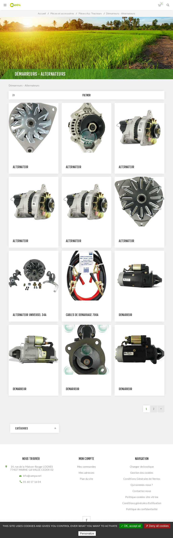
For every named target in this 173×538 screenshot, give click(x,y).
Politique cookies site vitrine (141, 496)
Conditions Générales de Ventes (141, 478)
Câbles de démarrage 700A (82, 315)
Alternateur (20, 167)
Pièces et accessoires (62, 13)
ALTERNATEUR (126, 241)
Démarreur (125, 315)
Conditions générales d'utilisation (141, 503)
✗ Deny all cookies (157, 525)
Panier (161, 3)
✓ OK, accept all (131, 525)
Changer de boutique (142, 466)
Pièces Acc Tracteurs (90, 13)
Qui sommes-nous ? (142, 484)
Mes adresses (86, 472)
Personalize (87, 533)
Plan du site (86, 478)
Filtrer (86, 95)
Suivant (161, 408)
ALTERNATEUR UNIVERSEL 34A (29, 315)
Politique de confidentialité (142, 509)
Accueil (42, 13)
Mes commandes (86, 466)
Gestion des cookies (141, 472)
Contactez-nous (141, 490)
